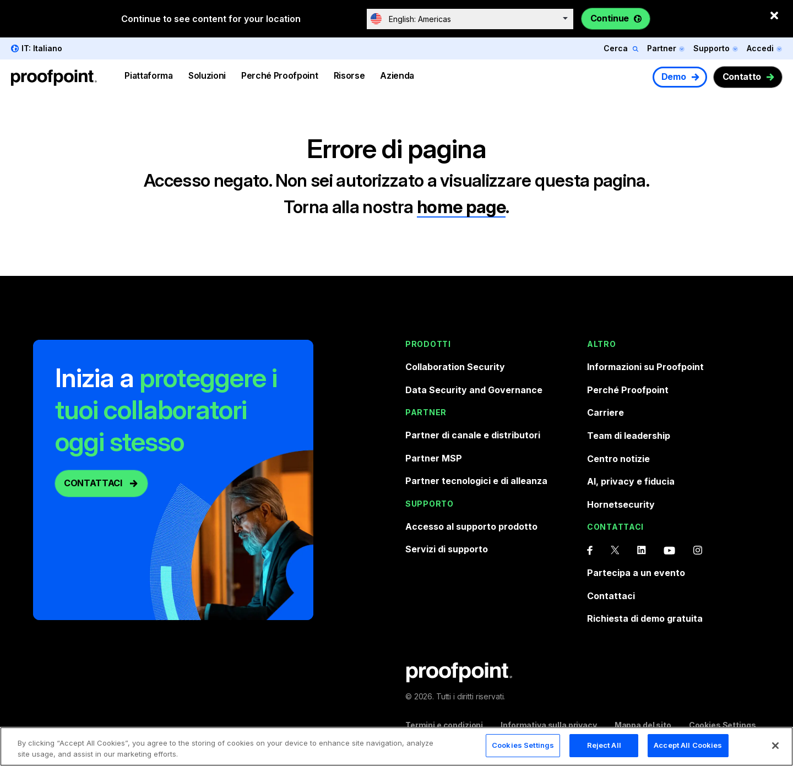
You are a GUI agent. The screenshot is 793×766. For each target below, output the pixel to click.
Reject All (604, 746)
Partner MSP (433, 458)
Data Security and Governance (473, 389)
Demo (673, 76)
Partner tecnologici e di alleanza (476, 480)
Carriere (605, 412)
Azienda (397, 75)
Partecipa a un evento (636, 572)
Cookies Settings (722, 725)
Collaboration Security (455, 366)
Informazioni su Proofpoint (645, 366)
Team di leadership (628, 435)
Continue (609, 18)
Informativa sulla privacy (549, 725)
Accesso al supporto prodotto (471, 526)
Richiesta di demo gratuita (645, 618)
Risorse (349, 75)
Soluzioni (207, 75)
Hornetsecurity (621, 504)
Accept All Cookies (688, 746)
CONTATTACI (93, 482)
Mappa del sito (643, 725)
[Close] (775, 746)
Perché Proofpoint (279, 75)
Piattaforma (148, 75)
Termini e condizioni (444, 725)
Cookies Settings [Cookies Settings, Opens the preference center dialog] (523, 746)
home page (461, 207)
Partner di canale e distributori (472, 435)
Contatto (742, 76)
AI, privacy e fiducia (631, 481)
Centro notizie (618, 458)
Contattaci (611, 595)
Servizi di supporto (446, 549)
